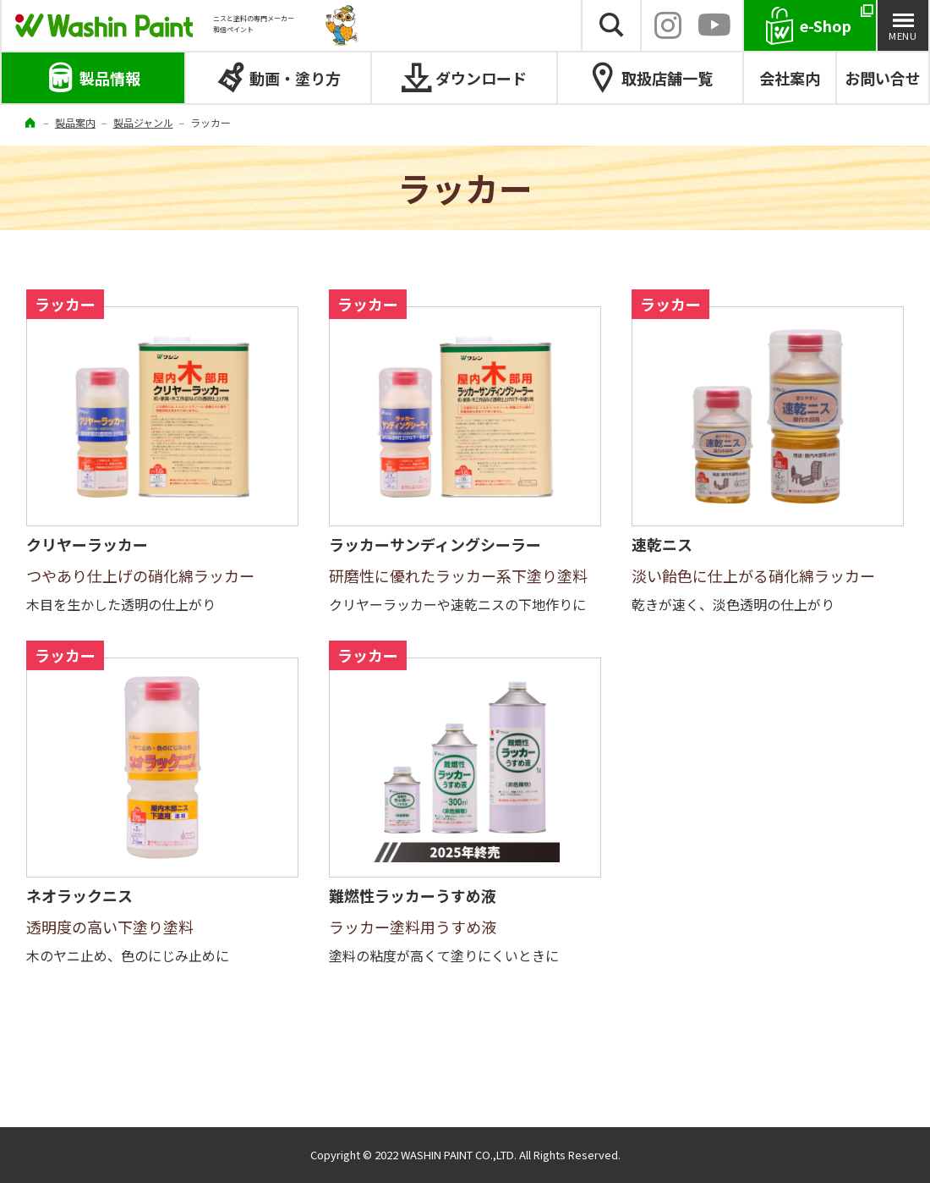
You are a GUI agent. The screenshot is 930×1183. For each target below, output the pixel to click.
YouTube (714, 25)
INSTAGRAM (667, 25)
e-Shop (825, 25)
